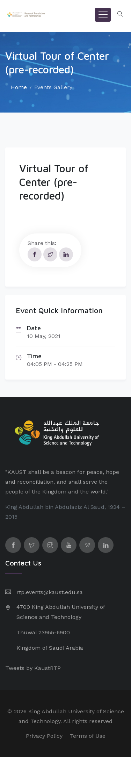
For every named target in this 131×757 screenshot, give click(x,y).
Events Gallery (53, 87)
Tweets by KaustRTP (33, 668)
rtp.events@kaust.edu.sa (49, 592)
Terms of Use (87, 736)
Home (19, 87)
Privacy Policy (44, 736)
